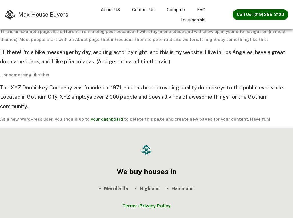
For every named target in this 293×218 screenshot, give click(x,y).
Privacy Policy (155, 206)
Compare (176, 9)
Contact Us (143, 9)
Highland (150, 188)
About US (110, 9)
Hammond (182, 188)
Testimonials (192, 19)
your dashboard (107, 119)
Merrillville (116, 188)
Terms (129, 206)
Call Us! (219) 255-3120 (260, 14)
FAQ (201, 9)
